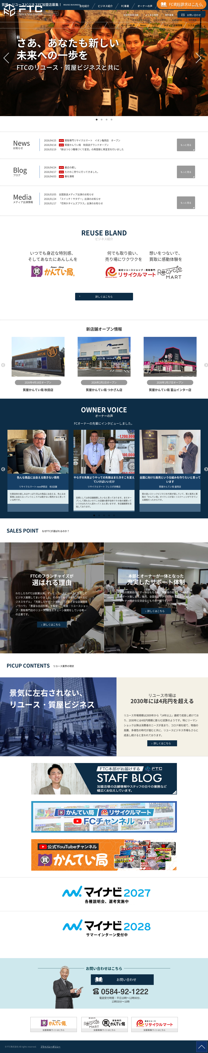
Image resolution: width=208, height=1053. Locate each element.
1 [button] (96, 118)
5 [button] (114, 514)
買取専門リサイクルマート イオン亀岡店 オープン (92, 140)
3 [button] (106, 118)
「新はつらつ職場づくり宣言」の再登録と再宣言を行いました (91, 149)
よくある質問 (151, 15)
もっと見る (186, 144)
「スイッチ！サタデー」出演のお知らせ (80, 198)
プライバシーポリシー (50, 1046)
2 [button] (101, 118)
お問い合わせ (126, 979)
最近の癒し (70, 167)
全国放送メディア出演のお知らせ (76, 194)
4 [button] (111, 118)
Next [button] (205, 364)
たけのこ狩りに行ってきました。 (82, 171)
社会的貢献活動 (131, 15)
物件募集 (169, 15)
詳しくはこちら (104, 296)
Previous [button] (2, 364)
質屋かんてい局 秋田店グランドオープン (87, 144)
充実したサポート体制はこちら (156, 597)
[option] (38, 364)
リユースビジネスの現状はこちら (162, 716)
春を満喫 (69, 176)
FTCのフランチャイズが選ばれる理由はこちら (52, 597)
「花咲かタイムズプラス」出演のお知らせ (81, 203)
